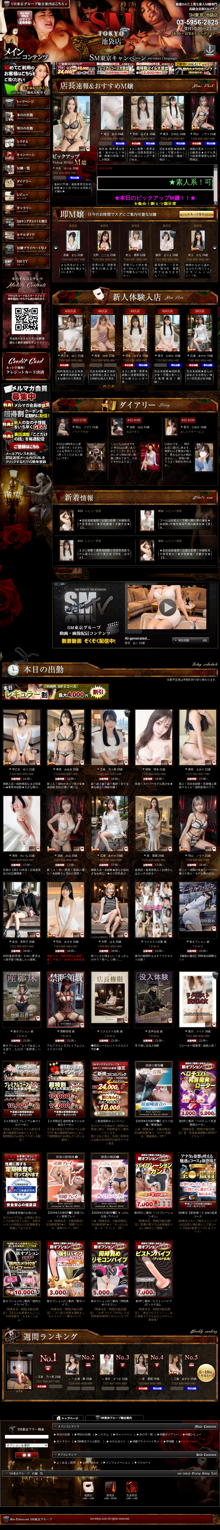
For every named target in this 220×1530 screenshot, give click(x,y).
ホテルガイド (117, 1441)
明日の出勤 (84, 1434)
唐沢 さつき (113, 1378)
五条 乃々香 (108, 769)
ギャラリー (63, 1441)
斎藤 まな (70, 255)
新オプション (197, 941)
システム (103, 1434)
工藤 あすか (182, 1378)
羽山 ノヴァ (201, 134)
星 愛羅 (152, 855)
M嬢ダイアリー (169, 1434)
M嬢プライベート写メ (146, 1441)
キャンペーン (124, 1434)
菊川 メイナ (196, 1031)
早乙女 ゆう (69, 355)
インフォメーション (118, 1462)
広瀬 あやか (198, 355)
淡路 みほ (136, 427)
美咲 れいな (20, 855)
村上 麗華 (132, 255)
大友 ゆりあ (64, 168)
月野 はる (108, 941)
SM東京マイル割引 (88, 1441)
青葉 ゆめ (101, 355)
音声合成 (153, 1031)
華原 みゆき (64, 769)
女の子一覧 (146, 1434)
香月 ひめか (171, 134)
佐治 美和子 (20, 941)
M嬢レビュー (193, 1434)
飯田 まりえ (164, 255)
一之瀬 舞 (78, 1378)
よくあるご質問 (66, 1462)
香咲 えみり (196, 769)
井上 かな (195, 255)
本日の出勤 (63, 1434)
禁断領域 (65, 1031)
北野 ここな (101, 255)
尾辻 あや (110, 134)
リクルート (144, 1462)
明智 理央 (152, 769)
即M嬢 (170, 1441)
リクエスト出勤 (153, 941)
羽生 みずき (141, 134)
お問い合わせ (91, 1462)
